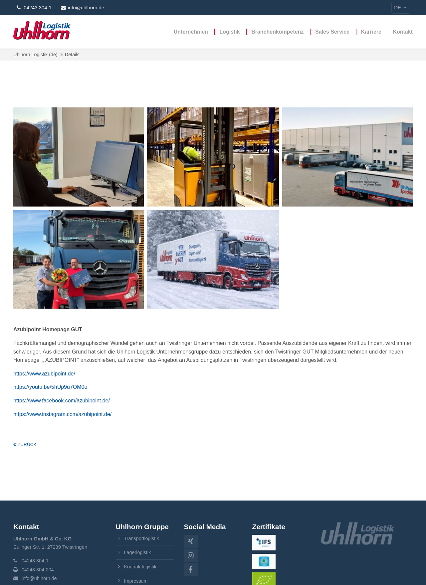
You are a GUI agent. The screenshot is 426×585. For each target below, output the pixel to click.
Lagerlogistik (138, 552)
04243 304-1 (36, 561)
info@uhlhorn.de (82, 7)
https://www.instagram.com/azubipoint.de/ (62, 414)
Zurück (27, 444)
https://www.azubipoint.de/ (44, 373)
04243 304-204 (38, 569)
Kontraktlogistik (141, 566)
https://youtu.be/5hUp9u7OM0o (50, 387)
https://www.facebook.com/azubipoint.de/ (61, 400)
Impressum (136, 580)
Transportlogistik (142, 538)
